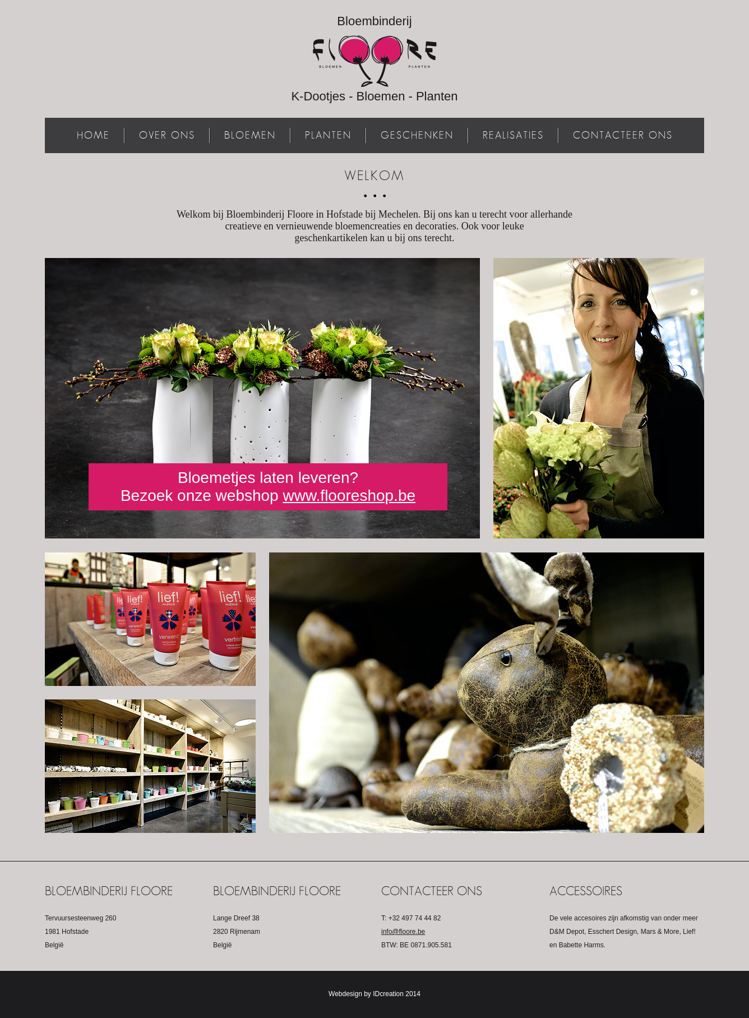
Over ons (167, 135)
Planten (328, 135)
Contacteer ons (623, 135)
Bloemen (250, 135)
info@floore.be (403, 932)
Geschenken (417, 135)
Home (93, 135)
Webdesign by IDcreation (366, 994)
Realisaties (513, 135)
